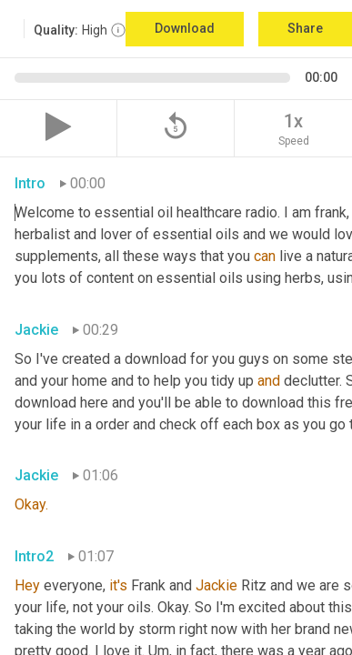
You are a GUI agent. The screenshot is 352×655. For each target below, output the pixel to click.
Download (185, 28)
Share (305, 28)
